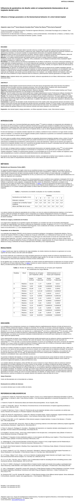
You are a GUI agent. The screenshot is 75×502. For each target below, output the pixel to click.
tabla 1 (39, 183)
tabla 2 (28, 263)
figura (4, 251)
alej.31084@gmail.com (18, 499)
